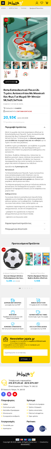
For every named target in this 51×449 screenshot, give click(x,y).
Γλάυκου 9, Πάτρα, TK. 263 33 (14, 389)
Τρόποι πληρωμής (35, 407)
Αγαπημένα (7, 428)
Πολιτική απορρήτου (36, 413)
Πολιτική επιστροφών (36, 404)
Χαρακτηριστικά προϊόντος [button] (18, 223)
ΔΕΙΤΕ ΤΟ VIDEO (11, 82)
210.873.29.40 (16, 383)
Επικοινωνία (7, 413)
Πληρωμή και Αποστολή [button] (16, 229)
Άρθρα (5, 404)
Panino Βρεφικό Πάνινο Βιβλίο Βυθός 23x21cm (38, 277)
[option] (7, 65)
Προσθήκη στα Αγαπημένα (13, 122)
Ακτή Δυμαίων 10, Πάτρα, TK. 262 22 (24, 386)
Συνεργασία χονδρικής (11, 416)
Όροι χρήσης (33, 416)
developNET (25, 444)
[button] (46, 3)
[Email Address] (25, 352)
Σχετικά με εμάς (9, 407)
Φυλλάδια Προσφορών (11, 410)
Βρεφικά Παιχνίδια (37, 273)
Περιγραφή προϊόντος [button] (15, 127)
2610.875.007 (31, 383)
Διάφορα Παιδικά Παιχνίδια (13, 273)
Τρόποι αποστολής (35, 410)
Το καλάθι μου (8, 425)
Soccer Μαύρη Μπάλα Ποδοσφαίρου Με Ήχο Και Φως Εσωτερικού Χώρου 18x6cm (13, 277)
